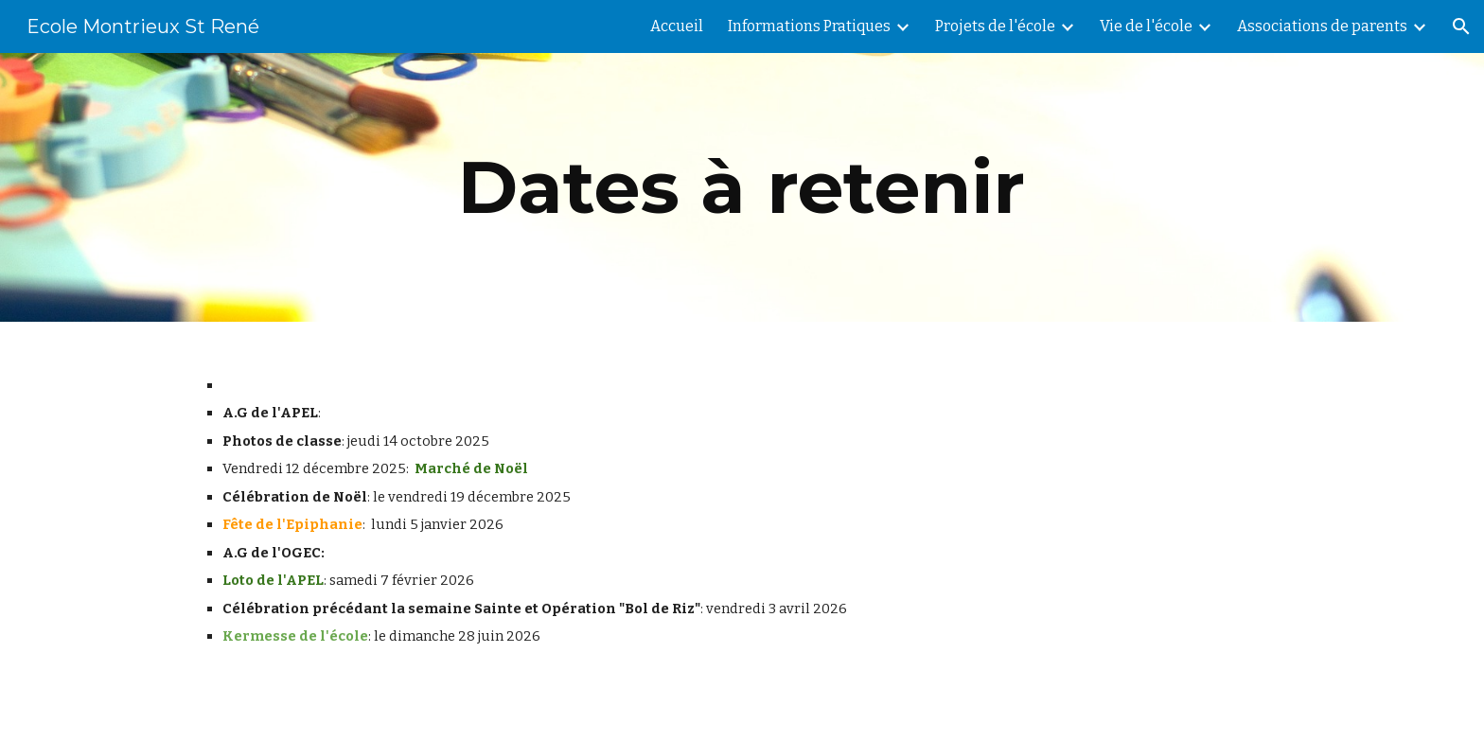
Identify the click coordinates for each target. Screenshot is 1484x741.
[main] (742, 187)
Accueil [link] (676, 26)
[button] (1461, 26)
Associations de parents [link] (1322, 26)
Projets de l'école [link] (995, 26)
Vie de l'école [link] (1146, 26)
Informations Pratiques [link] (809, 26)
